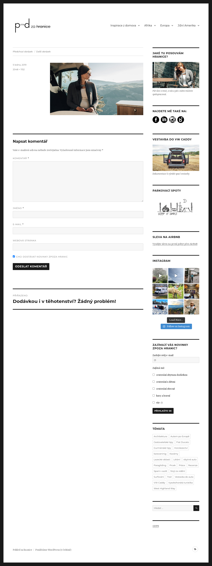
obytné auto (190, 459)
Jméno (18, 208)
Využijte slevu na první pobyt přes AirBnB (175, 244)
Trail (169, 476)
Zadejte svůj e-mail (163, 355)
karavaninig (160, 453)
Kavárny (174, 453)
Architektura (160, 436)
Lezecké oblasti (162, 459)
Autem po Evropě (179, 436)
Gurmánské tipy (162, 448)
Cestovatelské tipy (163, 442)
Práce (182, 465)
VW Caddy (159, 482)
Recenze (192, 465)
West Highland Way (164, 488)
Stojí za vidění (177, 471)
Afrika (148, 25)
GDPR (156, 526)
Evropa (165, 25)
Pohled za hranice (22, 549)
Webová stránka (24, 240)
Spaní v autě (160, 471)
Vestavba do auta (184, 476)
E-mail (18, 224)
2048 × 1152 (19, 69)
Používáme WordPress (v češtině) (53, 549)
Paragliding (160, 465)
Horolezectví (181, 448)
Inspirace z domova (123, 25)
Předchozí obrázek (23, 51)
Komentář (21, 158)
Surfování (159, 476)
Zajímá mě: (159, 368)
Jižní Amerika (186, 25)
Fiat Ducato (182, 442)
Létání (176, 459)
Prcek (172, 465)
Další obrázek (43, 51)
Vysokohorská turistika (180, 482)
